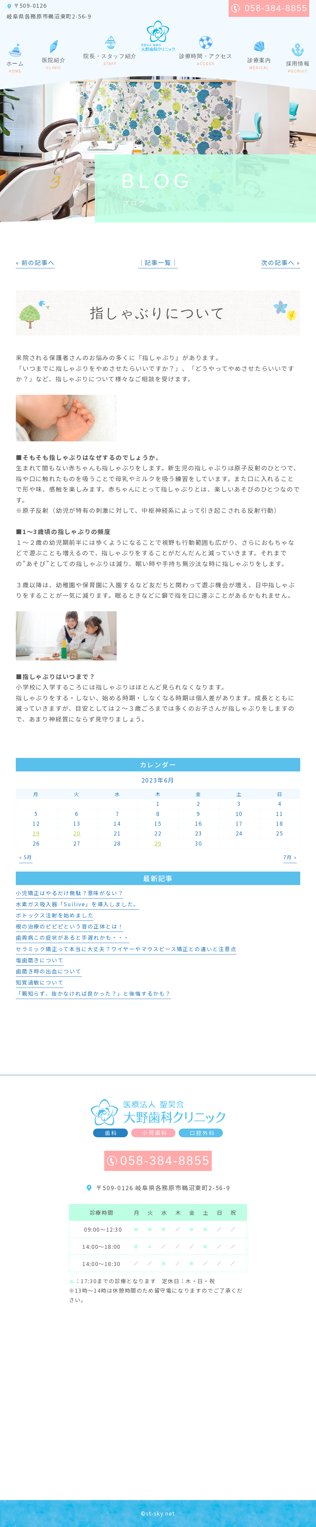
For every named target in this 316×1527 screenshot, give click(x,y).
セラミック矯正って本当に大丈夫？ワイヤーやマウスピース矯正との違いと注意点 (126, 949)
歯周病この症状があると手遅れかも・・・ (72, 937)
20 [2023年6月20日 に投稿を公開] (77, 833)
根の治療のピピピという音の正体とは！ (69, 926)
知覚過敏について (40, 982)
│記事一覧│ (158, 262)
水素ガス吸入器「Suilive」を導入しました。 (77, 904)
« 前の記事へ (35, 262)
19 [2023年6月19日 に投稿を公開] (36, 833)
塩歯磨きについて (40, 960)
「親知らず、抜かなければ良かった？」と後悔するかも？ (93, 993)
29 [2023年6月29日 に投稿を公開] (158, 843)
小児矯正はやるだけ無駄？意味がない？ (69, 893)
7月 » (290, 856)
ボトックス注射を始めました (54, 915)
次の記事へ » (280, 262)
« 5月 (26, 856)
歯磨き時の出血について (49, 971)
